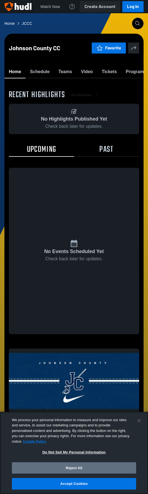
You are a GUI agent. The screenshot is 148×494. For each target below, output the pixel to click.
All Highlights (86, 127)
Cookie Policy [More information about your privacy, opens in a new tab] (34, 441)
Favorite (67, 85)
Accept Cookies (74, 484)
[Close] (139, 421)
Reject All (74, 468)
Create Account (99, 6)
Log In (133, 6)
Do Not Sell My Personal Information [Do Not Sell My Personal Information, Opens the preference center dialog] (73, 452)
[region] (74, 453)
